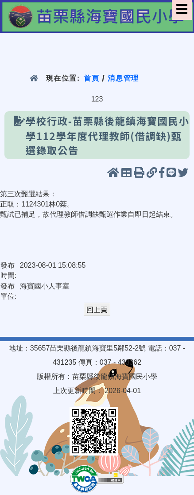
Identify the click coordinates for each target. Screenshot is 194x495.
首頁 (91, 78)
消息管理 (123, 78)
